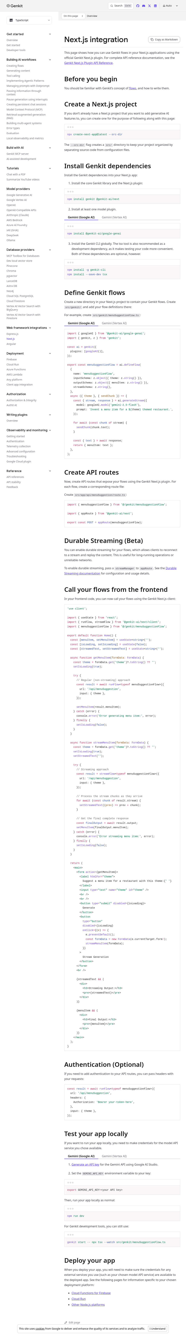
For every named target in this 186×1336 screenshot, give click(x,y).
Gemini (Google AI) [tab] (81, 217)
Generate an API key (85, 1164)
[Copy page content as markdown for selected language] (164, 39)
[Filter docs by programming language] (29, 20)
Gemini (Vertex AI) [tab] (114, 217)
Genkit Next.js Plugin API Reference (88, 63)
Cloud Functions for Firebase (91, 1293)
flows (132, 88)
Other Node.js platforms (88, 1305)
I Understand (157, 1328)
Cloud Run (79, 1299)
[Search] (120, 5)
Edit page (72, 1322)
